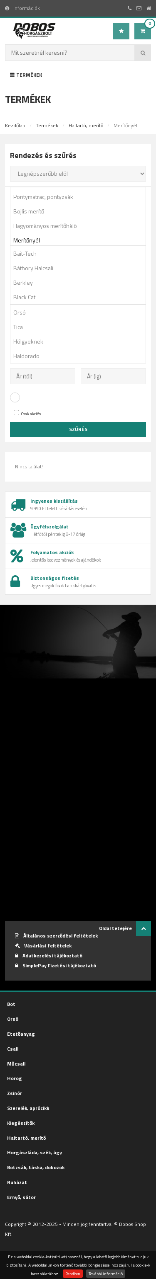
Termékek (26, 75)
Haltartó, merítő (86, 125)
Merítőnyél (80, 240)
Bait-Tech (80, 253)
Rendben (72, 1273)
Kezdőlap (15, 125)
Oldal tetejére (125, 928)
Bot (11, 1004)
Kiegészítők (21, 1123)
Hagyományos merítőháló (80, 225)
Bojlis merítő (80, 211)
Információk (22, 8)
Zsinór (14, 1093)
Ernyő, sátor (21, 1197)
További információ (106, 1273)
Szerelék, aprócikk (28, 1108)
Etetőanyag (21, 1034)
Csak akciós (27, 413)
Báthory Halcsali (80, 268)
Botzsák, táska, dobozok (35, 1167)
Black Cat (80, 297)
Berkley (80, 282)
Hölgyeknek (80, 341)
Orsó (80, 312)
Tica (80, 327)
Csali (12, 1049)
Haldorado (80, 356)
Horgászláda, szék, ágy (34, 1152)
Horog (14, 1078)
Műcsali (16, 1064)
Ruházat (17, 1182)
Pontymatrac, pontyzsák (80, 196)
